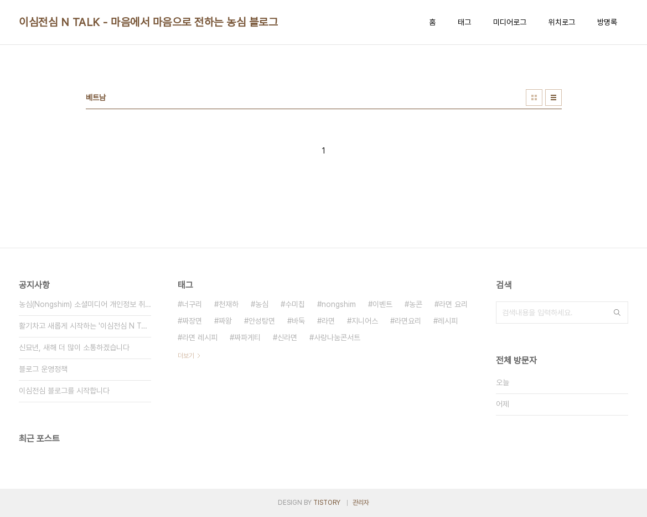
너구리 (192, 304)
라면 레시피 (200, 337)
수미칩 (295, 304)
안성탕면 (262, 320)
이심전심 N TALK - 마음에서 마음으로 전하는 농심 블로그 (148, 22)
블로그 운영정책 (43, 369)
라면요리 (408, 320)
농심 (261, 304)
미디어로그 (509, 22)
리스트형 (553, 97)
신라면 (287, 337)
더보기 (186, 356)
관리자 (361, 502)
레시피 (448, 320)
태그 (464, 22)
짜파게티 (247, 337)
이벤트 (382, 304)
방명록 (607, 22)
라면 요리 (453, 304)
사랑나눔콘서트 (337, 337)
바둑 (298, 320)
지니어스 (364, 320)
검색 (617, 312)
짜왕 (225, 320)
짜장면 (192, 320)
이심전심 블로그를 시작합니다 (64, 390)
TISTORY (326, 502)
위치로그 (561, 22)
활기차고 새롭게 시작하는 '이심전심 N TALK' (85, 325)
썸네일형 (534, 97)
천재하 (229, 304)
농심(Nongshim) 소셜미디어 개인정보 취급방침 (85, 304)
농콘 (415, 304)
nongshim (339, 304)
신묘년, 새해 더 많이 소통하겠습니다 (74, 347)
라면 (328, 320)
